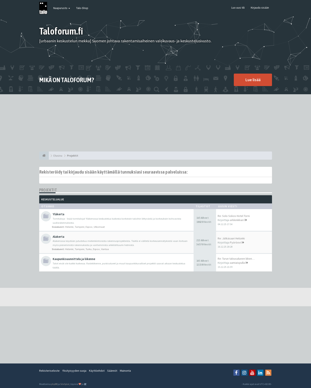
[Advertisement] (155, 122)
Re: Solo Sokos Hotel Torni (234, 216)
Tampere (79, 226)
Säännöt (112, 370)
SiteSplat (64, 384)
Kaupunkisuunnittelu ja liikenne (74, 259)
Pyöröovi (235, 242)
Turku (89, 249)
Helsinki (69, 226)
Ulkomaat (99, 226)
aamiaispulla (237, 263)
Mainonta (125, 370)
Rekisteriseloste (49, 370)
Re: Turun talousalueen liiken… (236, 258)
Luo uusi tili (238, 7)
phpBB (54, 384)
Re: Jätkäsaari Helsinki (231, 238)
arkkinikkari (237, 220)
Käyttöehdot (97, 370)
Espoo (89, 226)
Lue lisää (253, 79)
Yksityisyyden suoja (74, 370)
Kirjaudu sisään (260, 7)
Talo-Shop (82, 8)
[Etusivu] (44, 155)
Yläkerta (58, 214)
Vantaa (105, 249)
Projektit (48, 190)
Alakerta (58, 237)
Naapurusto (61, 8)
